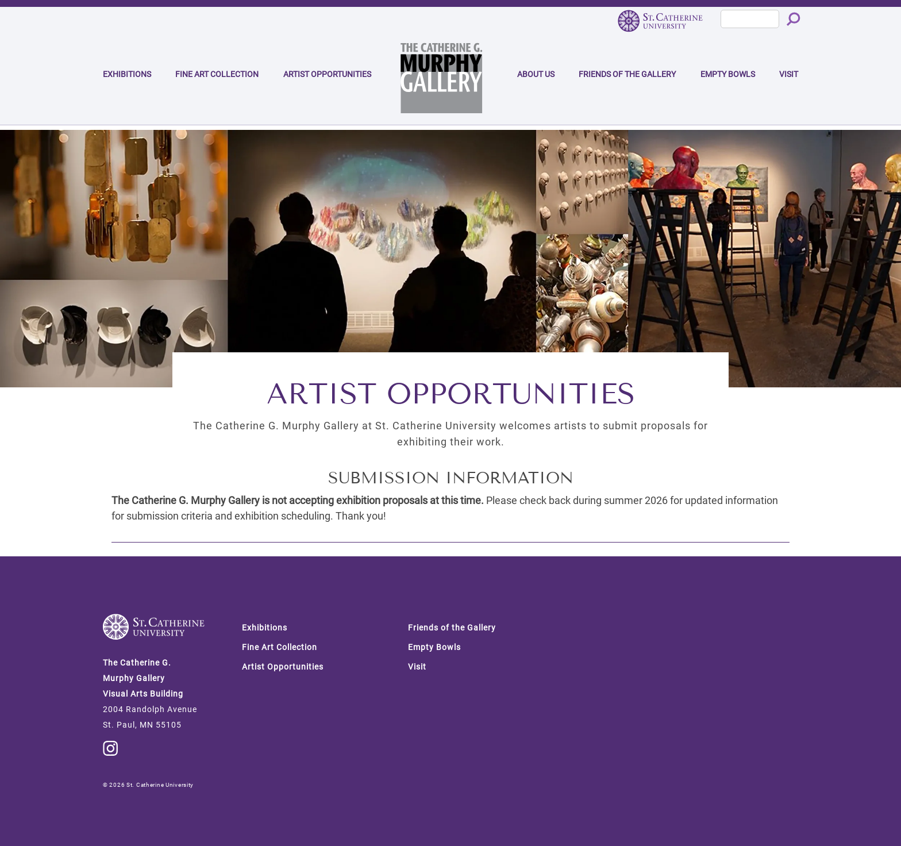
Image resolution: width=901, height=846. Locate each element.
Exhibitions (127, 74)
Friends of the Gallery (627, 74)
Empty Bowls (727, 74)
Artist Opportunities (327, 74)
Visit (788, 74)
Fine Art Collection (217, 74)
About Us (536, 74)
